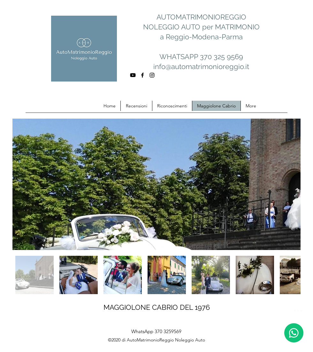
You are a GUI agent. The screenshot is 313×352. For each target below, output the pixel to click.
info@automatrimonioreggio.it (201, 66)
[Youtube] (133, 75)
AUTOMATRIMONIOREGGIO (201, 17)
